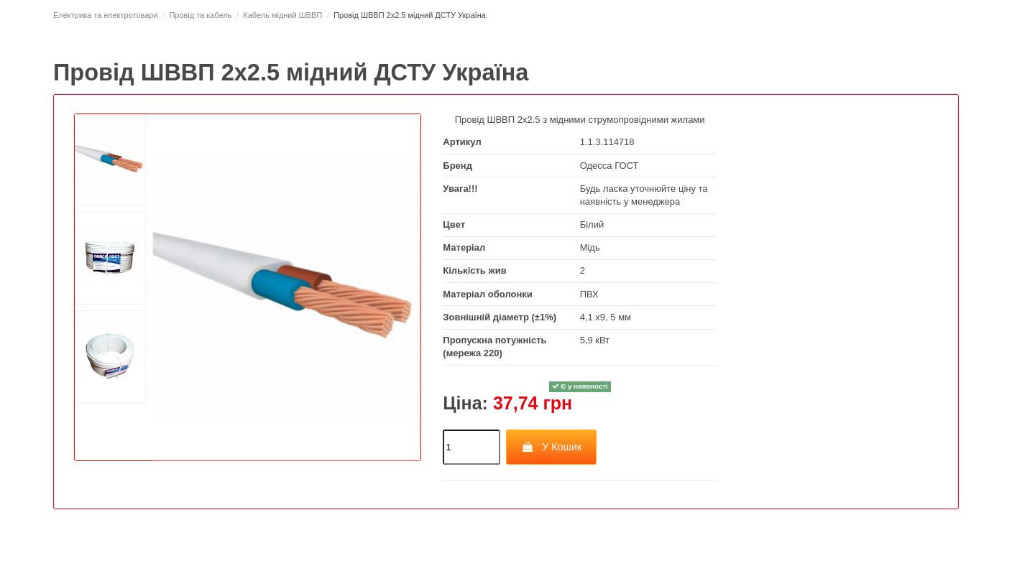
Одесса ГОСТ (609, 165)
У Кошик (551, 447)
